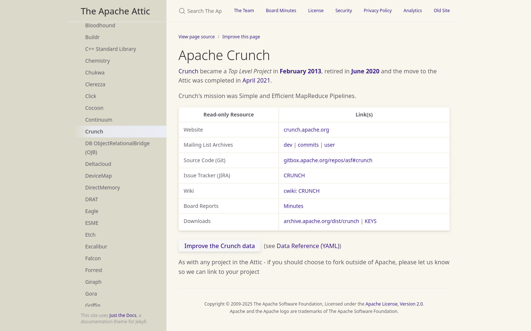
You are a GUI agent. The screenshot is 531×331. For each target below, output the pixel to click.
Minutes (293, 205)
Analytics (412, 10)
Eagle (91, 211)
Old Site (442, 10)
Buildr (92, 37)
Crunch (94, 131)
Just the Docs (123, 315)
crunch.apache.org (306, 129)
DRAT (91, 199)
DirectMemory (102, 187)
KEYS (370, 220)
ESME (91, 222)
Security (343, 10)
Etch (90, 234)
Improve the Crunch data (219, 246)
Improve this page (241, 37)
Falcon (93, 258)
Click (90, 96)
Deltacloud (98, 163)
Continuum (98, 119)
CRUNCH (294, 175)
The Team (244, 10)
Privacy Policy (378, 10)
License (316, 10)
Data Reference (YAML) (308, 246)
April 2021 (256, 80)
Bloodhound (100, 25)
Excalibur (96, 246)
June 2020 (365, 71)
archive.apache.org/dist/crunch (321, 220)
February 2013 (301, 71)
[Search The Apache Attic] (197, 11)
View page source (196, 37)
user (329, 144)
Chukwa (95, 72)
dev (288, 144)
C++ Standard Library (110, 48)
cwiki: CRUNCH (301, 190)
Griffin (92, 305)
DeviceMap (98, 175)
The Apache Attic (115, 11)
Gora (91, 293)
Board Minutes (281, 10)
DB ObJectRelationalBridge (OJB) (117, 148)
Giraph (93, 281)
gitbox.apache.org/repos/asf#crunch (328, 160)
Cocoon (94, 107)
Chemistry (97, 60)
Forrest (94, 269)
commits (308, 144)
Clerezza (95, 84)
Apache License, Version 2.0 (394, 304)
